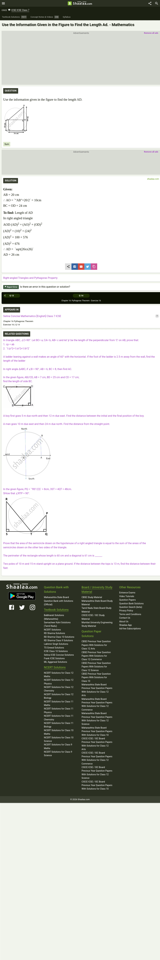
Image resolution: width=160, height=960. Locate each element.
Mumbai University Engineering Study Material (97, 624)
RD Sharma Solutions (54, 633)
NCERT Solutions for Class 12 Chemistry (58, 689)
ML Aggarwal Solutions (55, 662)
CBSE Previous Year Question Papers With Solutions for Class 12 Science (96, 667)
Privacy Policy (126, 610)
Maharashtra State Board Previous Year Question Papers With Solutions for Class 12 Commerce (97, 704)
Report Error (11, 287)
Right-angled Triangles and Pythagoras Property (30, 277)
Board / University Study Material (97, 590)
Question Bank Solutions (131, 603)
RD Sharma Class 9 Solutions (58, 640)
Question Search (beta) (130, 607)
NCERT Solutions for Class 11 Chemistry (58, 718)
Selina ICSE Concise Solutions (59, 655)
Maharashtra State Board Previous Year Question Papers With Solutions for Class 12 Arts (97, 690)
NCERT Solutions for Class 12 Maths (58, 675)
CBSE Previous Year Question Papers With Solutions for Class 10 (96, 677)
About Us (123, 621)
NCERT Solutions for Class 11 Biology (58, 725)
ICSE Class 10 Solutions (56, 651)
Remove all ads (151, 33)
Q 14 (81, 295)
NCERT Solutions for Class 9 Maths (58, 746)
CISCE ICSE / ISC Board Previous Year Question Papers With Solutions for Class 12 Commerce (97, 758)
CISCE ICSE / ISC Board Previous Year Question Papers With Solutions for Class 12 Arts (97, 744)
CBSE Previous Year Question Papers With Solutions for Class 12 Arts (96, 645)
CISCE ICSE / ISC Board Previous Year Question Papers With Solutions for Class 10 (97, 785)
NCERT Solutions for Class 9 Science (58, 754)
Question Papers (127, 600)
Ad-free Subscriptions (130, 628)
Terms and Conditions (130, 614)
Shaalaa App (125, 625)
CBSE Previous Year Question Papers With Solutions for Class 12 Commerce (96, 656)
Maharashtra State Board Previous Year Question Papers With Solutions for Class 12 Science (97, 718)
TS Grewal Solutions (54, 647)
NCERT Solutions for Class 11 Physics (58, 710)
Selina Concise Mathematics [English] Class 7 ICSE (32, 316)
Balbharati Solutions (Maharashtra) (54, 617)
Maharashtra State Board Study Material (97, 603)
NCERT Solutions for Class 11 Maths (58, 703)
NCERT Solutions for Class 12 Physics (58, 682)
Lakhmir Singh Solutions (56, 644)
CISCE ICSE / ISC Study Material (93, 617)
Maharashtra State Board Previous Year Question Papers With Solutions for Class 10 (97, 731)
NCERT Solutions (52, 629)
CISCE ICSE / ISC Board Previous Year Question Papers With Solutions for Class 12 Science (97, 772)
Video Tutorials (126, 596)
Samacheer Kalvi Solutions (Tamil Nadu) (57, 624)
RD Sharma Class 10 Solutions (59, 637)
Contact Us (124, 618)
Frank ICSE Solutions (54, 658)
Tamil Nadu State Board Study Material (96, 610)
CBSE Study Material (92, 597)
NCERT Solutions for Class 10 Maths (58, 732)
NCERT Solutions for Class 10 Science (58, 739)
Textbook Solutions (56, 609)
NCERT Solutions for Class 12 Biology (58, 696)
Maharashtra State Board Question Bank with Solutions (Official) (58, 601)
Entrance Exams (127, 592)
